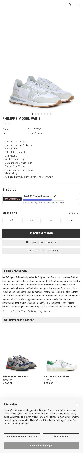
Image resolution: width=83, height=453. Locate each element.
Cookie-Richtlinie (20, 427)
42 (11, 220)
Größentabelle (74, 213)
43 (31, 220)
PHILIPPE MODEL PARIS (21, 118)
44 (51, 220)
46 (71, 220)
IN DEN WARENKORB (41, 233)
